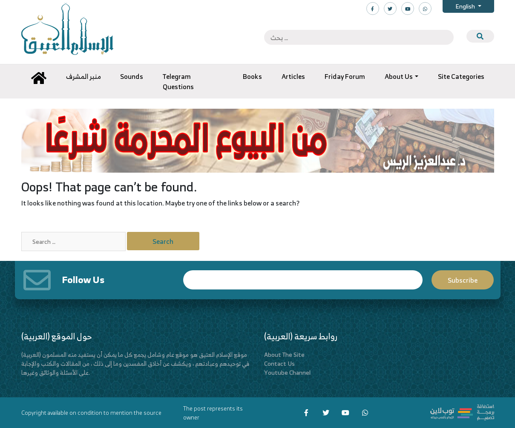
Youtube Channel (287, 372)
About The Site (284, 354)
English (465, 6)
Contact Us (279, 363)
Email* (303, 279)
